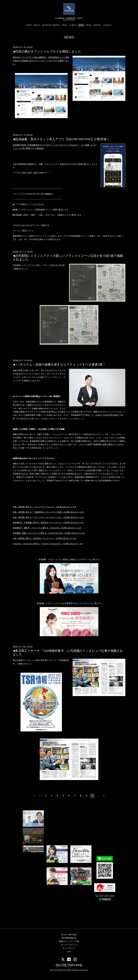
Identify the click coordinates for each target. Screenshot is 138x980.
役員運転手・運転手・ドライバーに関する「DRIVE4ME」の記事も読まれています (47, 528)
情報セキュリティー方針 (69, 941)
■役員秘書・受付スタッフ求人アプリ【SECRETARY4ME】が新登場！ (61, 139)
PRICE (64, 25)
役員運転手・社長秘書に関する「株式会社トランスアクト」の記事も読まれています (48, 523)
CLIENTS (72, 25)
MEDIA (88, 25)
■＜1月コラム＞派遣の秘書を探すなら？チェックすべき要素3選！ (59, 364)
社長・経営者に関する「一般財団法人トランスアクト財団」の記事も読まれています (48, 512)
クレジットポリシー (69, 945)
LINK (69, 952)
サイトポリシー (69, 948)
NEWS (81, 25)
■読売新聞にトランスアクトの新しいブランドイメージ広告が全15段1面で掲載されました (68, 257)
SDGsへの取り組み (69, 935)
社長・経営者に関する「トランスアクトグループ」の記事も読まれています (45, 507)
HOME (28, 25)
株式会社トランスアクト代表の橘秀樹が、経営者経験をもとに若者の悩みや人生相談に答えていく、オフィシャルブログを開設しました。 (41, 60)
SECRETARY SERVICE (51, 25)
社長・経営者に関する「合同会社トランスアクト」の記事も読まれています (45, 538)
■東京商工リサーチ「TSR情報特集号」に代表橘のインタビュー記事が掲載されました (68, 652)
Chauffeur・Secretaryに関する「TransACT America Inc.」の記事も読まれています (48, 544)
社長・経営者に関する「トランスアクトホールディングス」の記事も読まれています (48, 517)
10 (92, 795)
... (98, 795)
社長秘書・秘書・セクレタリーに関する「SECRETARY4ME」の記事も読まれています (49, 533)
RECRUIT (97, 25)
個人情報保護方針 (69, 938)
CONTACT (107, 25)
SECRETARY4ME (69, 965)
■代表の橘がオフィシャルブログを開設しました (47, 51)
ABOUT (37, 25)
